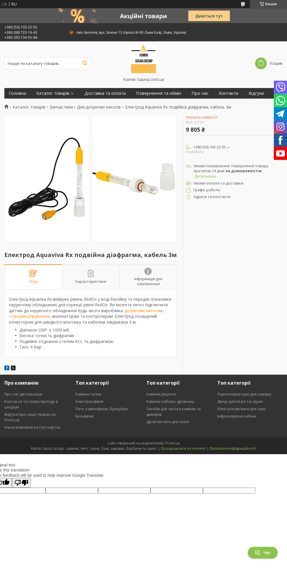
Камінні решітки (161, 394)
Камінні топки (88, 394)
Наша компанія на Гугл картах (32, 427)
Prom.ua (173, 443)
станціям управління (29, 316)
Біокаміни (85, 416)
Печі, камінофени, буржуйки (102, 408)
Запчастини (61, 107)
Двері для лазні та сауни (240, 401)
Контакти (228, 93)
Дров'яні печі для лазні (167, 421)
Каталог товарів (52, 93)
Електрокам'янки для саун (241, 408)
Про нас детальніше (23, 394)
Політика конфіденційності (233, 448)
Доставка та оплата (105, 93)
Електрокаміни (89, 401)
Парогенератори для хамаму (244, 394)
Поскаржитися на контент (183, 448)
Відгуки (256, 93)
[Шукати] (84, 63)
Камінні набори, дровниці (170, 401)
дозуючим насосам (144, 310)
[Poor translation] (21, 483)
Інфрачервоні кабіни (236, 416)
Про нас (200, 93)
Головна (17, 93)
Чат (263, 552)
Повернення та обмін (158, 93)
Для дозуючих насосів (99, 107)
